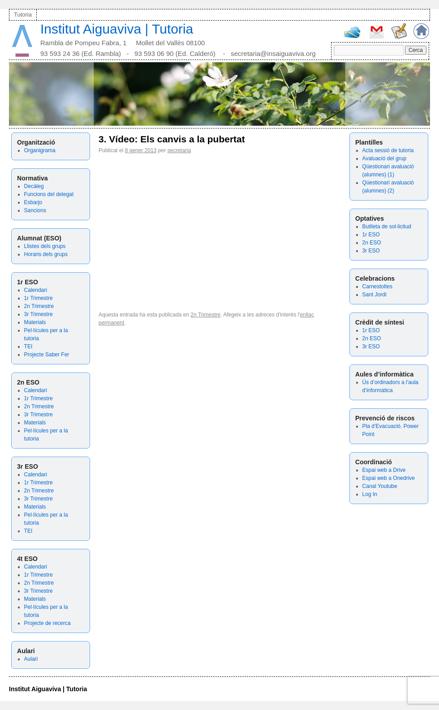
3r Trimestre (38, 314)
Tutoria (23, 14)
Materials (35, 322)
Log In (369, 494)
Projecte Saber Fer (46, 354)
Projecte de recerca (47, 623)
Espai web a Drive (384, 470)
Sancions (35, 210)
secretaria (179, 150)
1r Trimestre (38, 298)
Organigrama (40, 150)
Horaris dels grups (46, 254)
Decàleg (34, 186)
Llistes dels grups (45, 246)
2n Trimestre (39, 306)
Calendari (35, 290)
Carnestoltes (377, 286)
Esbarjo (33, 202)
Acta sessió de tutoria (388, 150)
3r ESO (371, 251)
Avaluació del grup (384, 158)
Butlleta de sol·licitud (386, 226)
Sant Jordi (374, 294)
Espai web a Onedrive (388, 478)
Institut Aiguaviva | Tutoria (116, 28)
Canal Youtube (379, 486)
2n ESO (371, 243)
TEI (28, 346)
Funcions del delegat (49, 194)
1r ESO (371, 234)
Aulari (31, 659)
